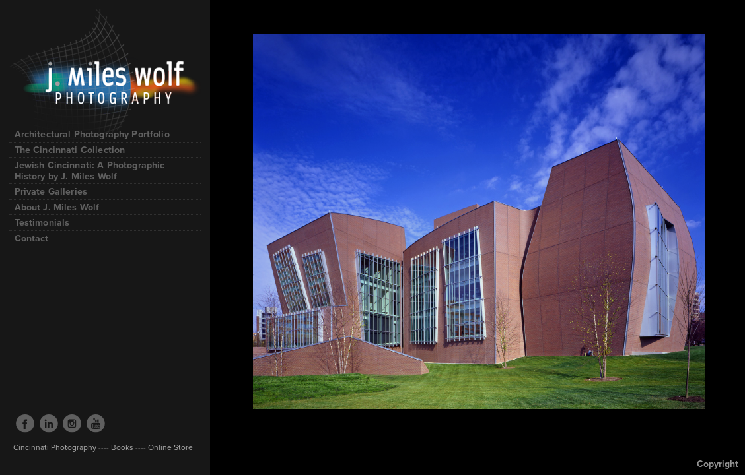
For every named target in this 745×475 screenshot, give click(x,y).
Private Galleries (51, 191)
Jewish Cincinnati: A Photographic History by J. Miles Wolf (90, 170)
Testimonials (42, 222)
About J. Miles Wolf (57, 207)
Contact (32, 238)
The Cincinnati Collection (70, 149)
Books (122, 447)
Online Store (169, 447)
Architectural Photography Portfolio (98, 134)
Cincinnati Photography (54, 447)
